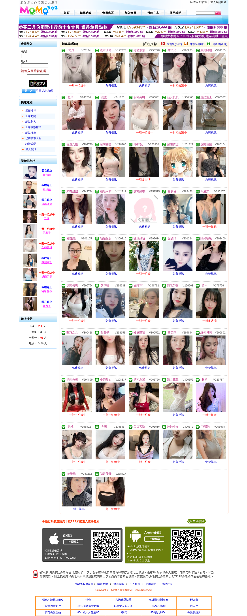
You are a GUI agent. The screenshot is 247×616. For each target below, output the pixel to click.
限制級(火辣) (174, 44)
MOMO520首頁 (84, 584)
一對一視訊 (77, 508)
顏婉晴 (47, 174)
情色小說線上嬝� (53, 599)
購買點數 (102, 584)
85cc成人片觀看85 (88, 612)
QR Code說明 (196, 521)
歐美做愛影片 (53, 606)
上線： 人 (37, 326)
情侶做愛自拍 (53, 612)
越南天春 (46, 276)
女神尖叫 (46, 247)
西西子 (47, 306)
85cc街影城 (158, 606)
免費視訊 (111, 85)
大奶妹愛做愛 (123, 599)
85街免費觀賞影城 (88, 606)
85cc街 (194, 599)
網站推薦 (30, 132)
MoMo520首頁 (198, 2)
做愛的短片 (194, 612)
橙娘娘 (47, 189)
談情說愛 (30, 143)
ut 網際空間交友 (158, 599)
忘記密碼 (47, 90)
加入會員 (135, 584)
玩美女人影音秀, (123, 606)
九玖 (46, 218)
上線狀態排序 (33, 127)
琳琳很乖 (46, 291)
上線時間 (30, 116)
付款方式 (167, 584)
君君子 (47, 232)
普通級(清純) (219, 44)
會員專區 (118, 584)
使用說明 (150, 584)
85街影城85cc (159, 612)
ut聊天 (123, 612)
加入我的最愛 (218, 2)
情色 (88, 599)
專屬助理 (46, 262)
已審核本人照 (33, 138)
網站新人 (30, 121)
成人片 (194, 606)
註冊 (38, 90)
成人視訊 (30, 149)
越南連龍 (46, 204)
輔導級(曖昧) (197, 44)
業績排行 (30, 110)
